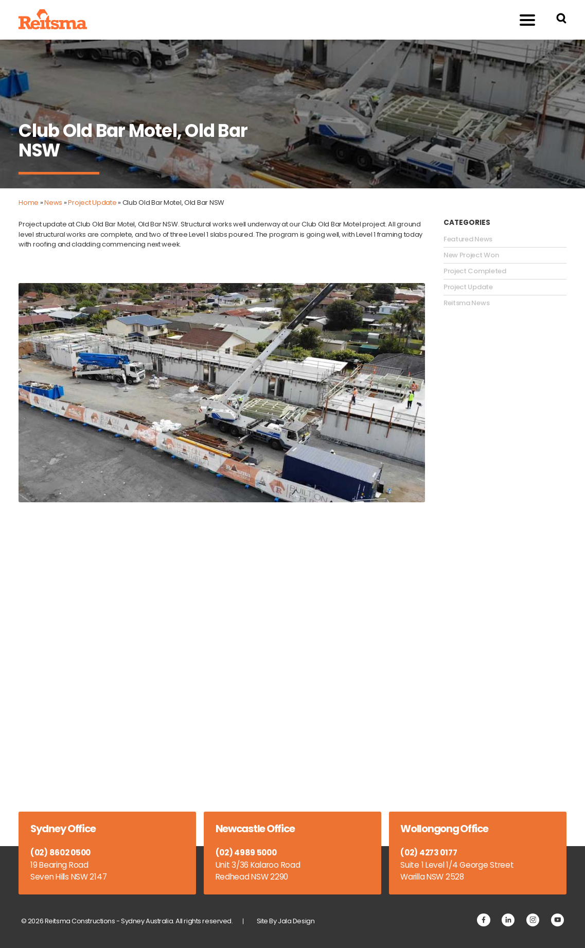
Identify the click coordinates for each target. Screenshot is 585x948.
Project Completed (475, 271)
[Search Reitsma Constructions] (561, 20)
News (53, 202)
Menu (521, 19)
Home (29, 202)
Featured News (468, 239)
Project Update (92, 202)
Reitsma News (466, 303)
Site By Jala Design (286, 921)
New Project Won (471, 255)
